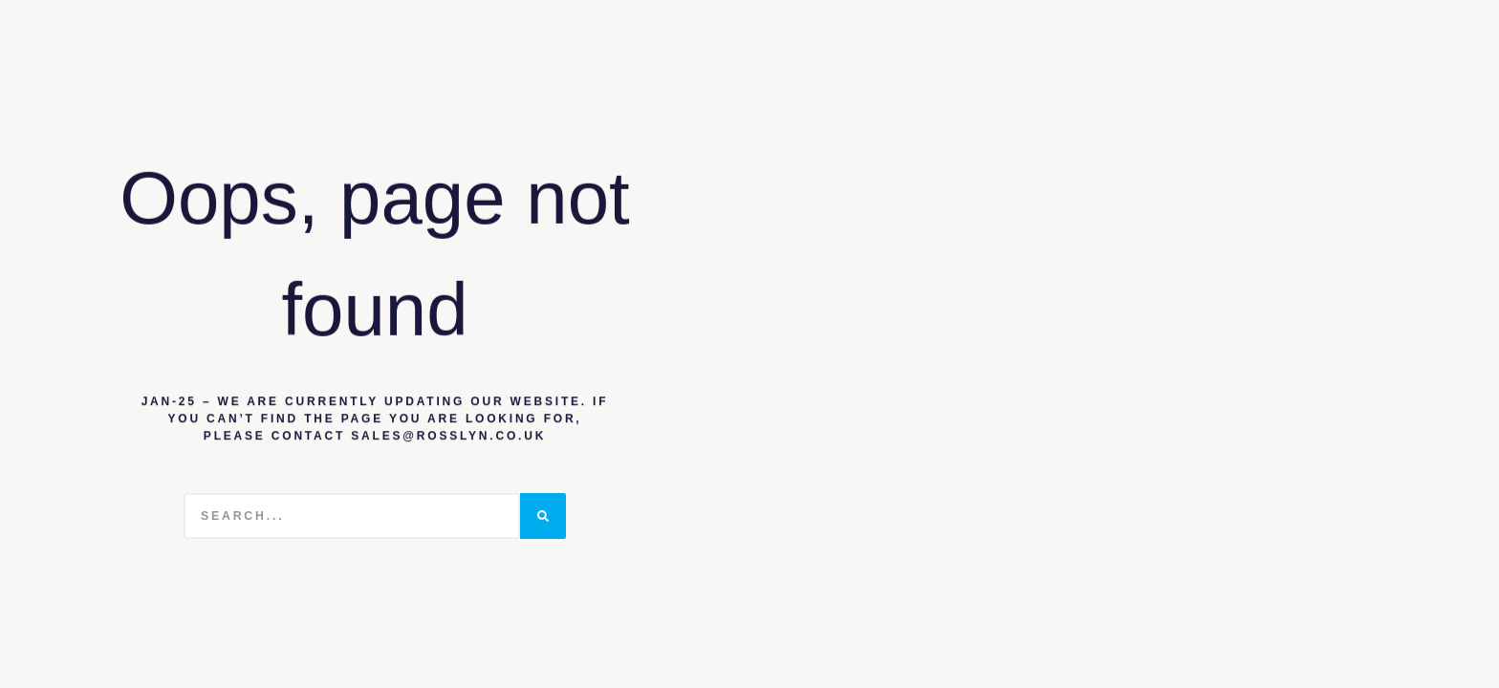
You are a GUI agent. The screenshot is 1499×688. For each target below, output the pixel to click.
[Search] (543, 516)
